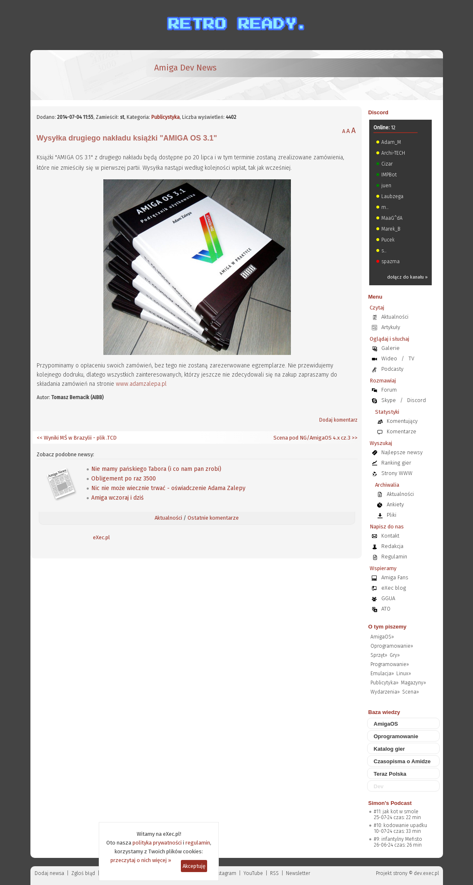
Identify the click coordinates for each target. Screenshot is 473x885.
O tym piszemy (387, 627)
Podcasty (392, 369)
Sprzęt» (378, 655)
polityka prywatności (157, 843)
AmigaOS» (382, 637)
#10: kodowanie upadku (400, 825)
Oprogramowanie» (391, 646)
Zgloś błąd (83, 873)
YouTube (253, 873)
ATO (385, 609)
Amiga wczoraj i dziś (117, 497)
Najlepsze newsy (402, 452)
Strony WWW (397, 473)
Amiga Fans (394, 577)
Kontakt (390, 536)
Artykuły (390, 327)
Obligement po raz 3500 (123, 478)
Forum (389, 390)
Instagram (224, 873)
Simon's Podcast (390, 803)
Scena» (410, 692)
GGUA (388, 598)
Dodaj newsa (49, 873)
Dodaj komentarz (338, 420)
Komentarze (401, 431)
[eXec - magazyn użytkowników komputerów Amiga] (80, 75)
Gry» (395, 655)
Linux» (403, 673)
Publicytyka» (384, 683)
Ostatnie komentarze (213, 518)
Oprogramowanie (396, 736)
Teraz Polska (390, 774)
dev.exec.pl (426, 873)
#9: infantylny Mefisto (398, 839)
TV (411, 358)
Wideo (389, 358)
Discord (378, 112)
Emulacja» (382, 673)
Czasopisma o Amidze (402, 761)
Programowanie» (389, 664)
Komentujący (402, 421)
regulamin (197, 843)
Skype (388, 400)
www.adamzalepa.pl (141, 383)
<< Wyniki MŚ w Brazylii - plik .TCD (77, 438)
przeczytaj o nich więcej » (140, 860)
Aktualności (168, 518)
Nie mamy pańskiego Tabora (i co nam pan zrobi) (156, 469)
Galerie (390, 348)
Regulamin (394, 556)
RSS (274, 873)
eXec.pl (101, 537)
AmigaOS (386, 724)
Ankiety (395, 504)
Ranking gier (396, 463)
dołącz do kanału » (407, 277)
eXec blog (393, 588)
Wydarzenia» (385, 692)
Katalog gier (389, 749)
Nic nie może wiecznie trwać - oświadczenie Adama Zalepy (168, 488)
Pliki (391, 515)
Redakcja (392, 546)
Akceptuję (194, 866)
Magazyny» (413, 683)
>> (354, 438)
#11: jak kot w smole (396, 812)
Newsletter (298, 873)
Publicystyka (165, 117)
